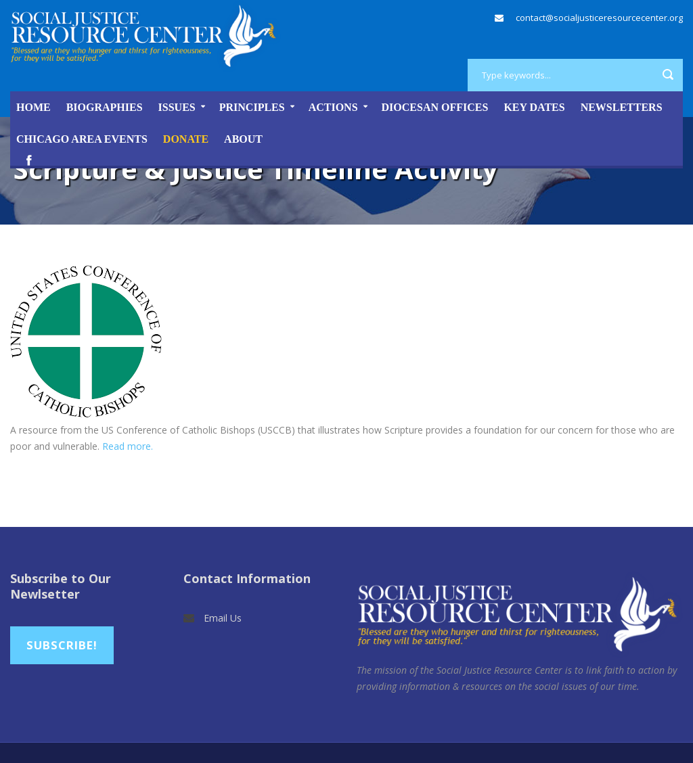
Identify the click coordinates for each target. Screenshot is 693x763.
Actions (333, 107)
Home (33, 107)
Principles (252, 107)
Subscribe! (61, 645)
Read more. (127, 446)
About (243, 139)
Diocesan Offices (435, 107)
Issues (177, 107)
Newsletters (622, 107)
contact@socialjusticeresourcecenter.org (599, 17)
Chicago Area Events (82, 139)
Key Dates (534, 107)
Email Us (223, 617)
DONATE (185, 139)
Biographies (104, 107)
